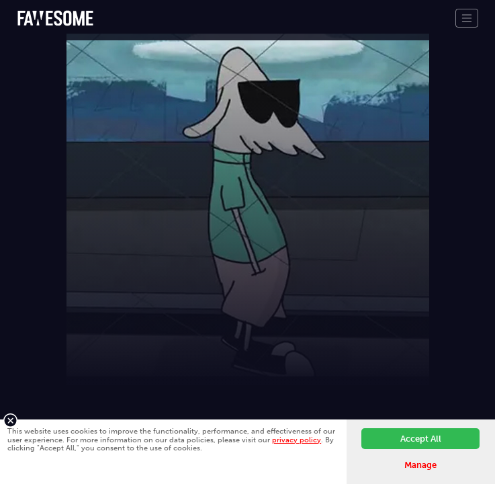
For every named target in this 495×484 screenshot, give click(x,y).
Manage (420, 465)
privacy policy (296, 439)
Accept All (420, 439)
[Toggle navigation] (466, 18)
